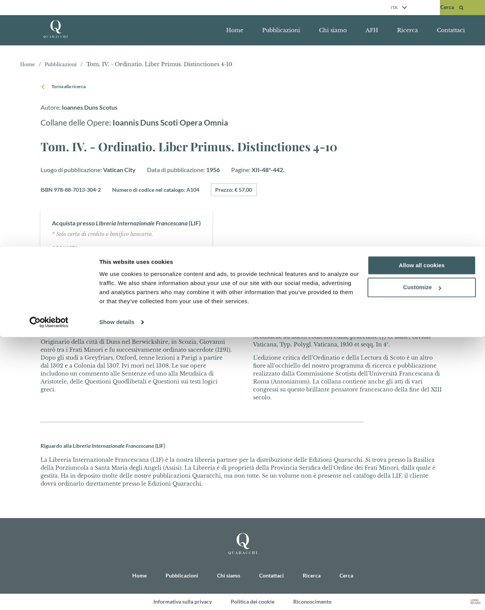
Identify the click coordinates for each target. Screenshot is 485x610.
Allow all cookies (422, 538)
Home (234, 30)
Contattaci (451, 30)
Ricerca (407, 30)
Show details (117, 595)
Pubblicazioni (281, 30)
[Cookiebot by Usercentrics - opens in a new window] (49, 595)
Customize (422, 560)
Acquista (67, 247)
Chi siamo (333, 30)
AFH (372, 30)
